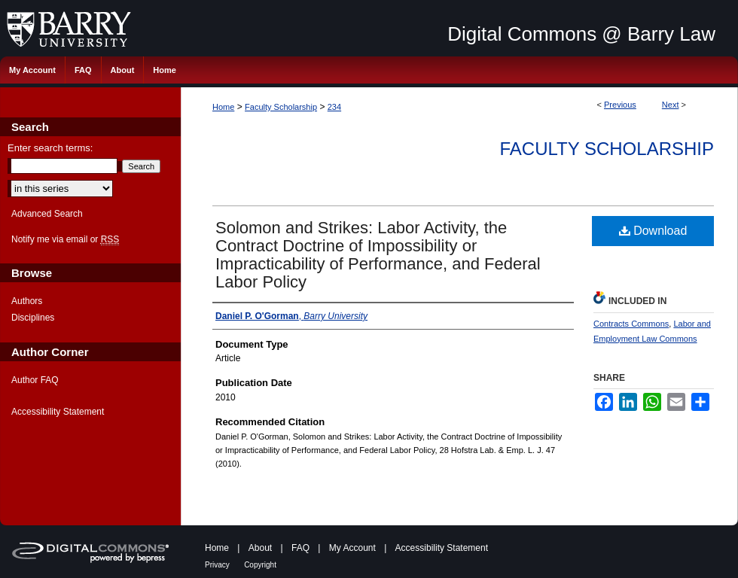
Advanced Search (47, 213)
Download (653, 230)
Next (670, 104)
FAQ (300, 548)
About (260, 548)
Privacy (217, 565)
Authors (26, 301)
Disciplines (32, 317)
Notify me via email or (65, 239)
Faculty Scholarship (281, 106)
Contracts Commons (631, 323)
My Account (352, 548)
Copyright (260, 565)
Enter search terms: (50, 148)
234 (334, 106)
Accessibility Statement (57, 411)
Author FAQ (35, 380)
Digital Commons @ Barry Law (581, 34)
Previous (620, 104)
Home (223, 106)
